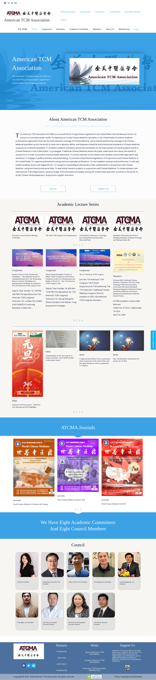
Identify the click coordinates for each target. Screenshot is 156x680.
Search (147, 14)
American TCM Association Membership (94, 669)
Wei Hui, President (23, 582)
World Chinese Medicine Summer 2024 (71, 497)
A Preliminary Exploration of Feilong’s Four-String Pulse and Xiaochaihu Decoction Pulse (93, 235)
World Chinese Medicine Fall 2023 (114, 501)
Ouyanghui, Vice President (25, 626)
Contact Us (102, 14)
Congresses (48, 26)
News (14, 398)
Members (96, 26)
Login (132, 26)
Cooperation (115, 14)
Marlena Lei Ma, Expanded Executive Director (77, 627)
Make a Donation (72, 14)
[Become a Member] (153, 340)
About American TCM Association (94, 653)
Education (61, 26)
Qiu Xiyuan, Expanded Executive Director (50, 627)
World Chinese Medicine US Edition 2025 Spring (30, 502)
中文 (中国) (25, 26)
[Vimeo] (12, 3)
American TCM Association (27, 18)
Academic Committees (78, 26)
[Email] (15, 3)
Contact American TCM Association (94, 661)
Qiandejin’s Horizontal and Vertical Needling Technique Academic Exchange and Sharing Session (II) (127, 235)
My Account (88, 14)
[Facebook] (5, 3)
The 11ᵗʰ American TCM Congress (91, 272)
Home (36, 26)
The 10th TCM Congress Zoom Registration (61, 233)
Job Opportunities (133, 14)
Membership (121, 26)
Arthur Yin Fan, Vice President (78, 582)
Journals (17, 497)
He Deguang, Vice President (102, 582)
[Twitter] (9, 3)
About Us (108, 26)
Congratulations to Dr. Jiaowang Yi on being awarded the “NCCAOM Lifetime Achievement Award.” (60, 355)
